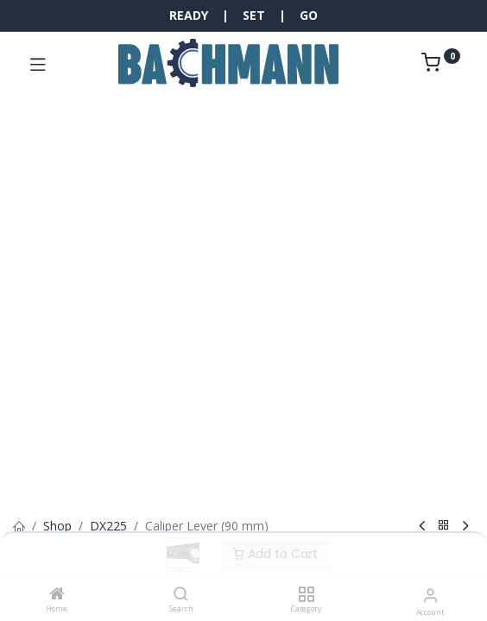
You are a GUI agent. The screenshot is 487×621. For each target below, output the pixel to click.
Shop (57, 526)
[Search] (181, 594)
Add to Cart (275, 553)
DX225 (108, 526)
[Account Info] (430, 594)
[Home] (57, 594)
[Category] (306, 594)
